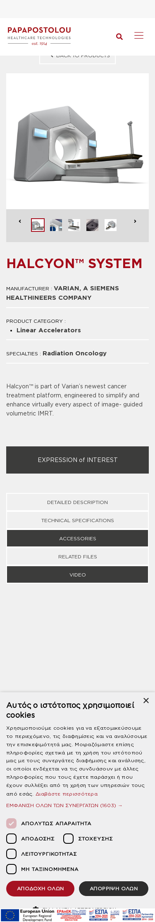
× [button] (146, 701)
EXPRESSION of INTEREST (78, 460)
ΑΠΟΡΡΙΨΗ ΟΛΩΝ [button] (114, 888)
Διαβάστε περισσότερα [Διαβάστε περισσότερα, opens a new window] (67, 794)
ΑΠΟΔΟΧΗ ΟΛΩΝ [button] (40, 888)
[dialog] (77, 807)
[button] (77, 805)
